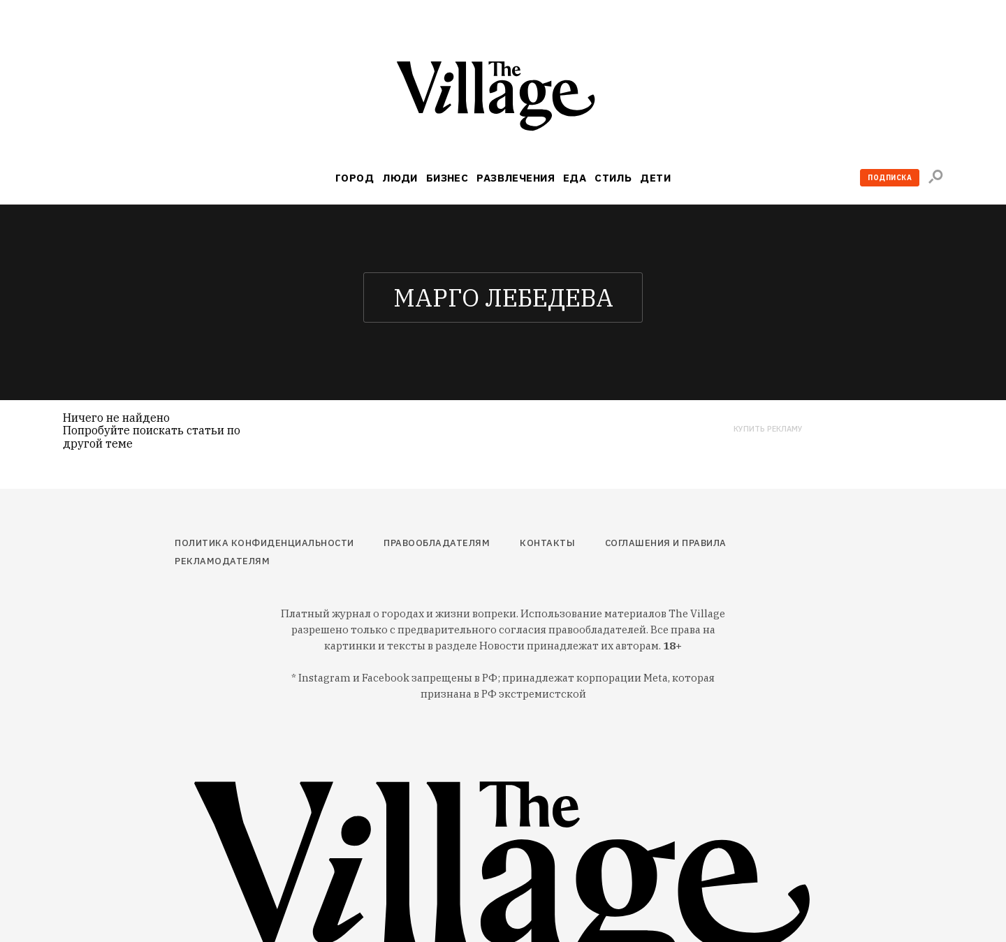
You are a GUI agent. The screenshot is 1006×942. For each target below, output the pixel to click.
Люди (400, 178)
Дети (655, 178)
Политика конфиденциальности (264, 543)
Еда (574, 178)
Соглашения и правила (666, 543)
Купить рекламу (768, 429)
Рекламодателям (222, 561)
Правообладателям (437, 543)
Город (354, 178)
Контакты (547, 543)
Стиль (613, 178)
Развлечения (515, 178)
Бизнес (447, 178)
